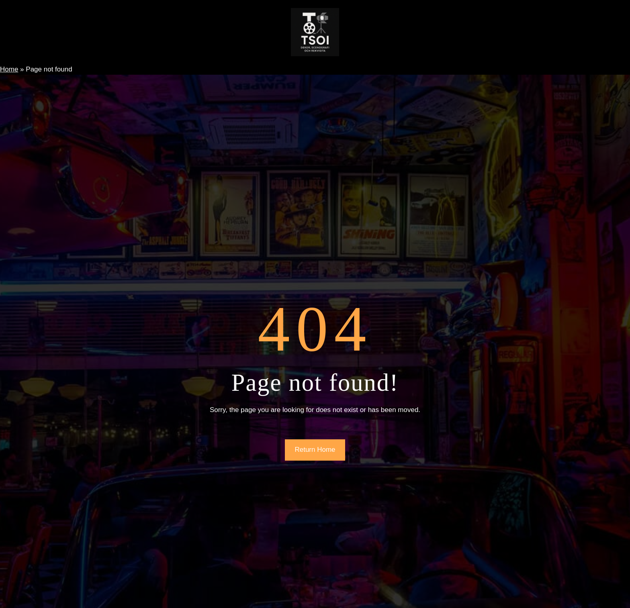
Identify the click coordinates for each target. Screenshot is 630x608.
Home (9, 69)
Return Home (315, 449)
